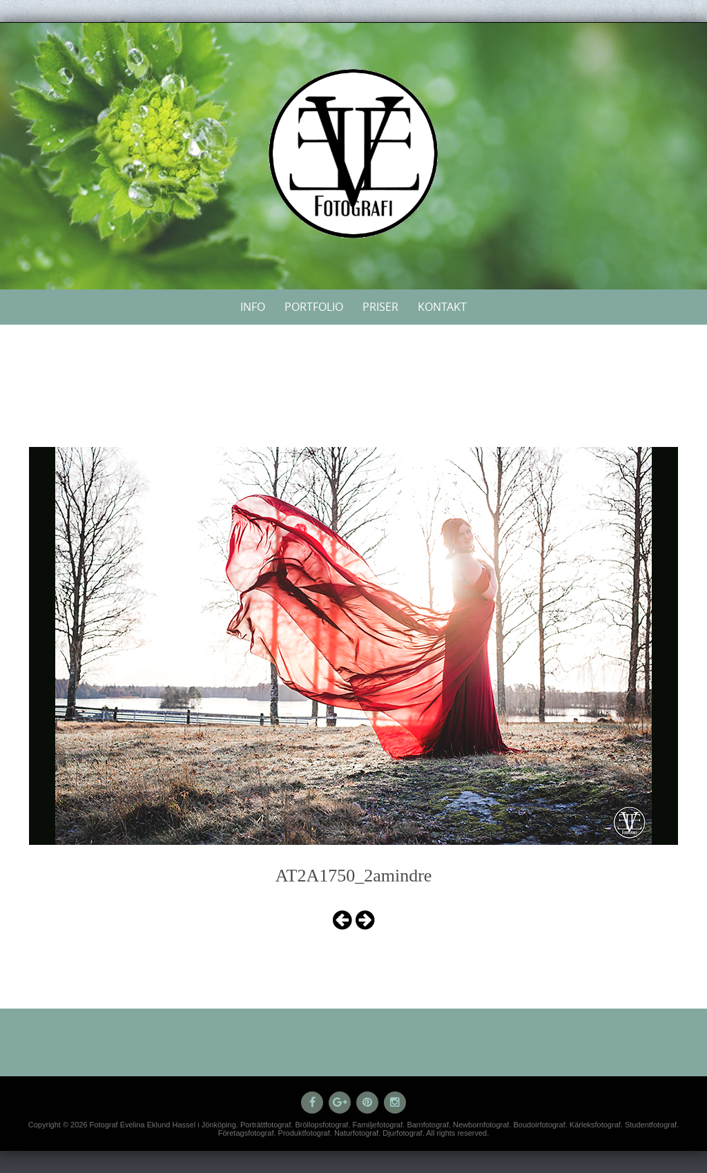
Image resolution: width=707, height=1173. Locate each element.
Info (252, 306)
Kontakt (442, 306)
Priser (380, 306)
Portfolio (313, 306)
